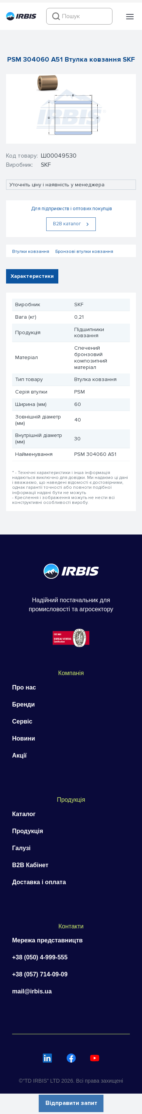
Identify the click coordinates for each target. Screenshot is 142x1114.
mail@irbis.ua (32, 991)
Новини (23, 738)
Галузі (21, 848)
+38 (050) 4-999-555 (39, 957)
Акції (19, 755)
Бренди (23, 704)
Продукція (27, 831)
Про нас (24, 687)
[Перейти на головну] (21, 18)
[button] (129, 16)
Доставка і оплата (39, 882)
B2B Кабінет (30, 865)
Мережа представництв (47, 940)
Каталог (24, 814)
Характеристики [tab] (32, 276)
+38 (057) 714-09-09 (39, 974)
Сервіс (22, 721)
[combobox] (79, 16)
